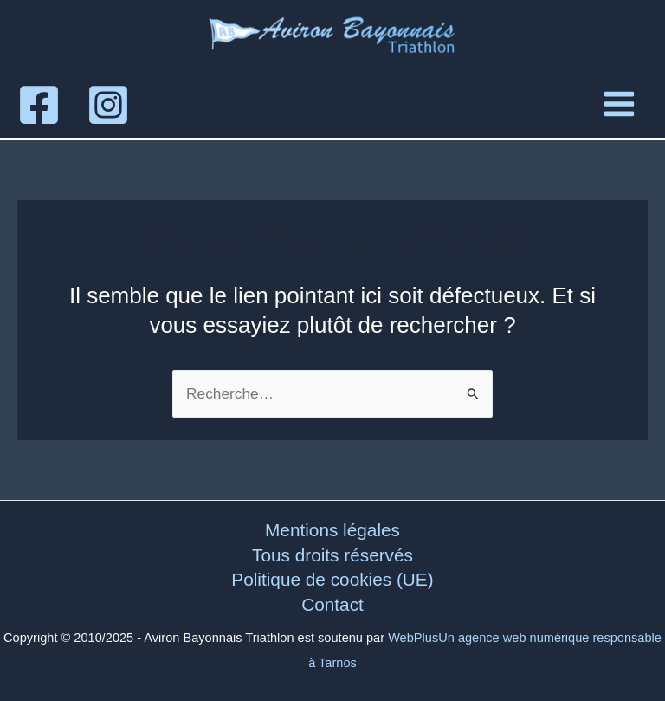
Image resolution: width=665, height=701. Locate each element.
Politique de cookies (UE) (332, 579)
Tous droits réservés (332, 555)
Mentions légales (332, 530)
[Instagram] (108, 105)
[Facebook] (39, 105)
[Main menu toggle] (619, 104)
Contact (332, 604)
